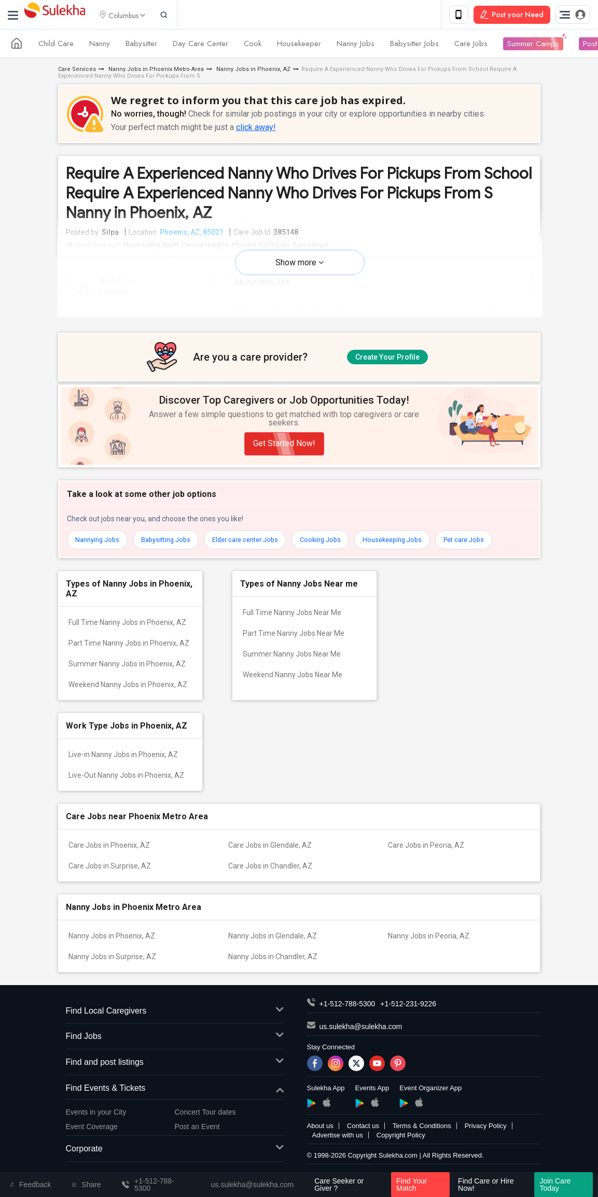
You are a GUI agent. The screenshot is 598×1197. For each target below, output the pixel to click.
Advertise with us (337, 1144)
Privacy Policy (486, 1135)
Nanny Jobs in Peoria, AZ (428, 945)
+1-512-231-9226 (408, 1013)
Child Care (56, 45)
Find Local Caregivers (175, 1020)
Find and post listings (175, 1071)
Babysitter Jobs (414, 45)
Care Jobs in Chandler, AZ (270, 875)
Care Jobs (471, 45)
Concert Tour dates (205, 1121)
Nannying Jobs (99, 549)
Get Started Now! (284, 453)
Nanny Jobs (355, 45)
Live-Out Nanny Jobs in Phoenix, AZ (126, 784)
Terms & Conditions (422, 1135)
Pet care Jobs (490, 549)
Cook (252, 45)
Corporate (175, 1158)
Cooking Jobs (338, 549)
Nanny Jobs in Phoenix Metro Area (155, 71)
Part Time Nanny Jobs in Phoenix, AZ (128, 652)
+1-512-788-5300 (347, 1013)
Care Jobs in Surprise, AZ (109, 875)
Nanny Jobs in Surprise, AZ (112, 966)
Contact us (363, 1135)
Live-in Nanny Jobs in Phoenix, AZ (123, 764)
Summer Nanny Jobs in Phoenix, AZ (127, 673)
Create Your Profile (387, 358)
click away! (256, 129)
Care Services (77, 71)
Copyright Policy (401, 1144)
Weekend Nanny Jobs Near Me (292, 684)
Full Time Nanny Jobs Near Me (292, 622)
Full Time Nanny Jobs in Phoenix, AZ (127, 632)
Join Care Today (555, 1184)
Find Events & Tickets (175, 1097)
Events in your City (96, 1121)
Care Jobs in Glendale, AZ (270, 854)
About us (320, 1135)
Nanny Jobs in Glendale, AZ (272, 945)
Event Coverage (92, 1136)
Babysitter (141, 45)
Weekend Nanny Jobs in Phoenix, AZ (127, 694)
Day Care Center (200, 45)
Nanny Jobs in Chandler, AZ (272, 966)
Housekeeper (299, 45)
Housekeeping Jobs (414, 549)
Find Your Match (411, 1184)
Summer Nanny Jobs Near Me (292, 663)
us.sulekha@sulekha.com (360, 1036)
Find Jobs (175, 1046)
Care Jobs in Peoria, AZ (426, 854)
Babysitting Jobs (172, 549)
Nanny (99, 45)
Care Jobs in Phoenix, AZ (109, 854)
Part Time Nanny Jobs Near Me (293, 642)
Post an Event (197, 1136)
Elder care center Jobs (258, 549)
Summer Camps (533, 45)
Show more (299, 264)
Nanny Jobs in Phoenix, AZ (252, 71)
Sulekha (54, 16)
